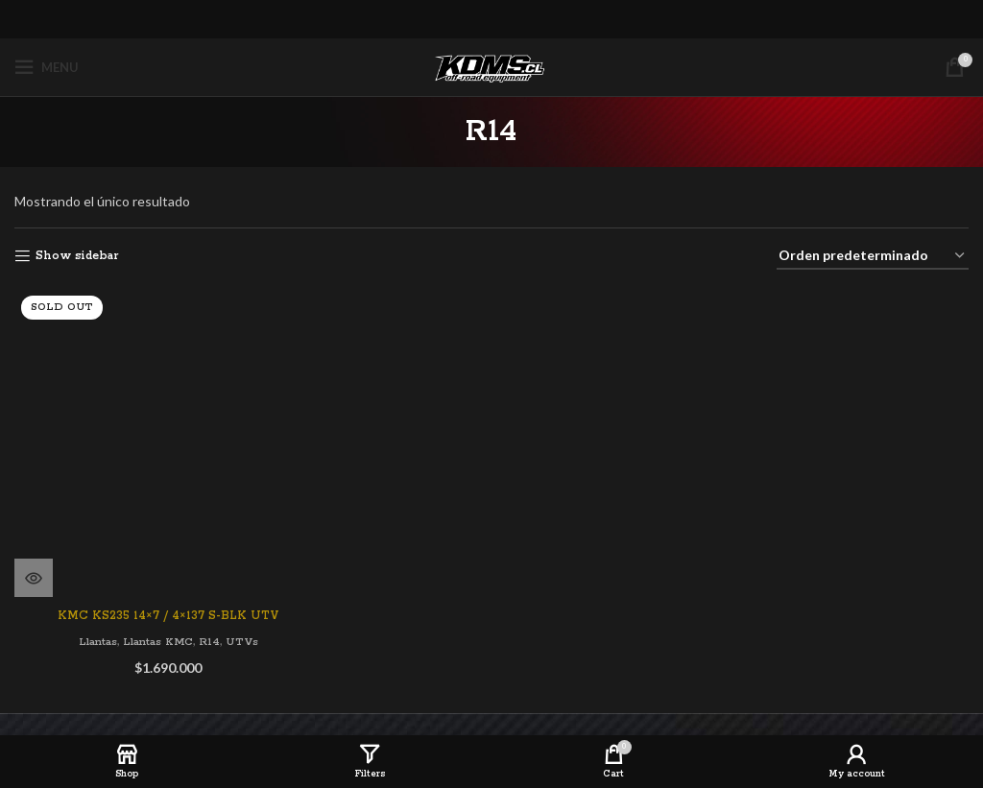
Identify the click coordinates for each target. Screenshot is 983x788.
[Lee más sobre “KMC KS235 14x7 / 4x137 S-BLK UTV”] (33, 543)
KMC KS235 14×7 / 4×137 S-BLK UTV (167, 581)
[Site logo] (491, 67)
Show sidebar (77, 256)
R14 (213, 607)
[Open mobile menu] (46, 67)
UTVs (246, 607)
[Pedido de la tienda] (873, 257)
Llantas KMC (158, 607)
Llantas (93, 607)
